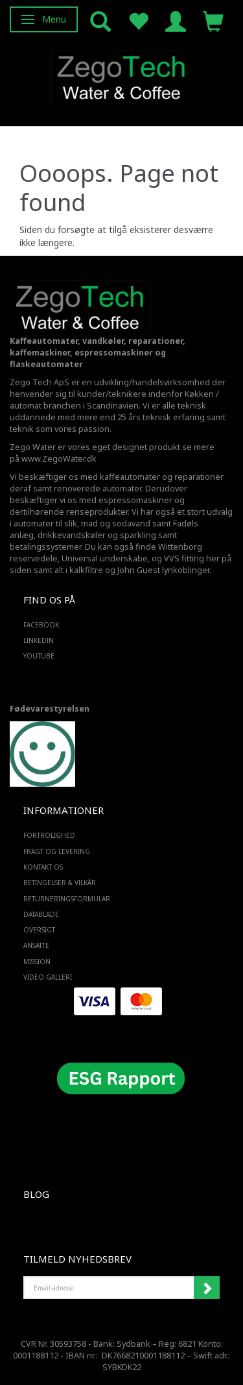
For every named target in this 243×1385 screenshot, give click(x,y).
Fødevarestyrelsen (49, 708)
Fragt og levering (56, 851)
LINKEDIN (38, 640)
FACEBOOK (41, 624)
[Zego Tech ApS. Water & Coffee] (121, 76)
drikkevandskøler (72, 535)
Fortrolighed (49, 835)
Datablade (41, 914)
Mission (37, 961)
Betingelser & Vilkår (59, 882)
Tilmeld (207, 1288)
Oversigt (39, 929)
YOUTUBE (38, 655)
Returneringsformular (66, 898)
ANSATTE (36, 945)
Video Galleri (47, 977)
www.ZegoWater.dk (59, 458)
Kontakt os (43, 867)
